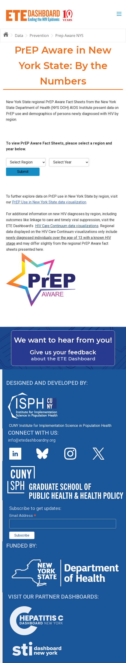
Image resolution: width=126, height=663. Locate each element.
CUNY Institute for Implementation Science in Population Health (60, 425)
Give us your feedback (63, 352)
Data (19, 35)
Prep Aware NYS (69, 35)
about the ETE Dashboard (63, 359)
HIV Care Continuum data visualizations (66, 226)
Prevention (39, 35)
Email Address (22, 515)
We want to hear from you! (63, 340)
